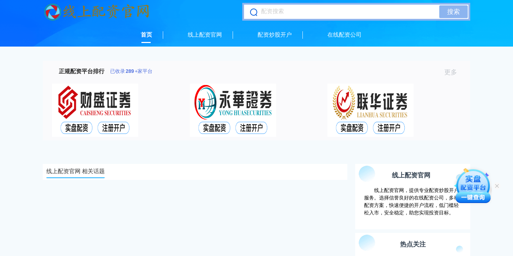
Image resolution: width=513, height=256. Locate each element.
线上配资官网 (205, 35)
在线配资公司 (344, 35)
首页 (146, 35)
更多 (453, 72)
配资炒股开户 (275, 35)
